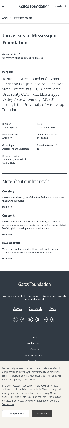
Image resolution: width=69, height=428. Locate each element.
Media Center (34, 343)
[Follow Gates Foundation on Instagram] (38, 319)
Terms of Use (8, 405)
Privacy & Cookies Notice (29, 402)
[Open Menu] (3, 6)
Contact (35, 337)
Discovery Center (34, 355)
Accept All (42, 414)
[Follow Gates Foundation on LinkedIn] (30, 319)
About (5, 17)
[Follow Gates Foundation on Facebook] (23, 319)
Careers (34, 349)
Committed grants (22, 17)
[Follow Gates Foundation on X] (15, 319)
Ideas (52, 308)
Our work (35, 308)
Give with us (34, 361)
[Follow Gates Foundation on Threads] (53, 319)
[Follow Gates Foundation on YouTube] (45, 319)
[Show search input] (61, 6)
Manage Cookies (15, 414)
